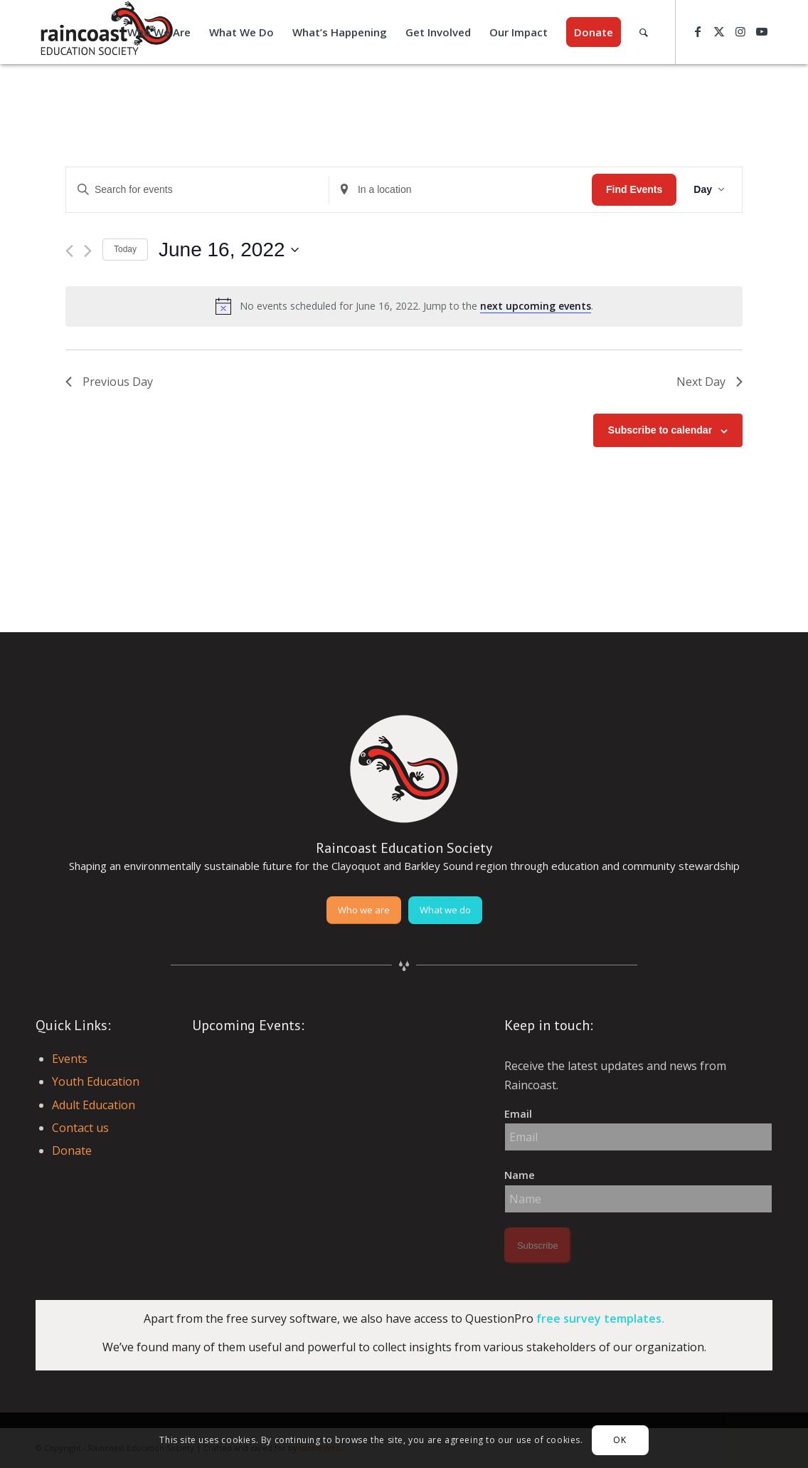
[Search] (643, 32)
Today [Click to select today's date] (125, 249)
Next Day (709, 381)
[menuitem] (159, 32)
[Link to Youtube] (761, 31)
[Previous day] (69, 251)
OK (619, 1440)
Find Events (634, 189)
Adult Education (93, 1105)
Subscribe (537, 1245)
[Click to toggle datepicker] (229, 250)
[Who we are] (363, 910)
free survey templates (598, 1318)
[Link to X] (719, 31)
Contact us (80, 1128)
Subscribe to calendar (660, 430)
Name (519, 1175)
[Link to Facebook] (697, 31)
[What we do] (445, 910)
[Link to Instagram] (740, 31)
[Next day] (88, 251)
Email (518, 1113)
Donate (72, 1150)
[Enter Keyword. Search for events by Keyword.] (197, 189)
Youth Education (95, 1081)
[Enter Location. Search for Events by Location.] (460, 189)
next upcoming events (535, 306)
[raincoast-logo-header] (105, 32)
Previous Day (109, 381)
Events (69, 1058)
